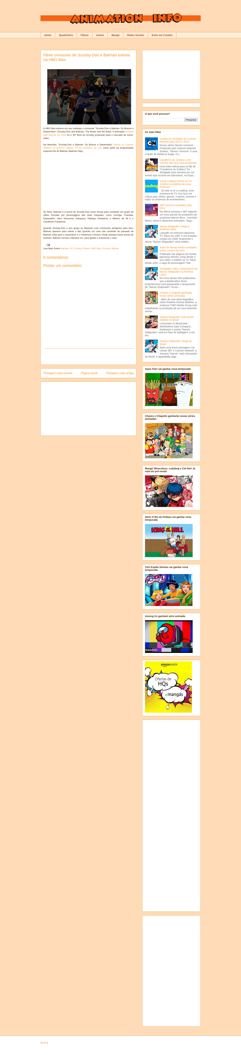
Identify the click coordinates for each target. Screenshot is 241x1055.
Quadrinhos (66, 35)
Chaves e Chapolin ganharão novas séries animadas (176, 294)
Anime (100, 35)
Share (43, 1042)
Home (47, 35)
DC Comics (76, 248)
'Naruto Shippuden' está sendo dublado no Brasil (177, 318)
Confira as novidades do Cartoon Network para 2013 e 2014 (178, 140)
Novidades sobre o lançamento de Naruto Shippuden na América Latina (178, 271)
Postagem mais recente (58, 373)
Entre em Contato (162, 35)
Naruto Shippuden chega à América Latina (174, 228)
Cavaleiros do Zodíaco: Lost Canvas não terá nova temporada (178, 161)
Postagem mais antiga (119, 373)
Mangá (115, 35)
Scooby (106, 248)
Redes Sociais (135, 35)
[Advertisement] (88, 356)
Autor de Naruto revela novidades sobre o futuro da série (178, 249)
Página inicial (89, 373)
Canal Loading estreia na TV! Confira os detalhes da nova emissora (176, 184)
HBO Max (96, 248)
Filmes (84, 35)
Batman (65, 248)
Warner (115, 248)
